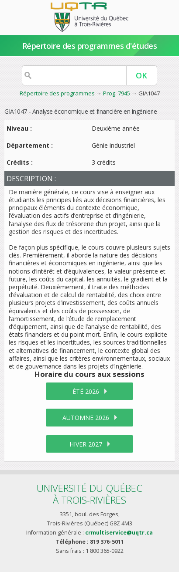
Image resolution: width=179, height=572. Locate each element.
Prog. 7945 (116, 93)
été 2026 (85, 391)
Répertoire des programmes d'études (89, 46)
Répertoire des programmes (57, 93)
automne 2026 (85, 417)
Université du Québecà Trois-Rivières (89, 493)
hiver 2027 (85, 444)
